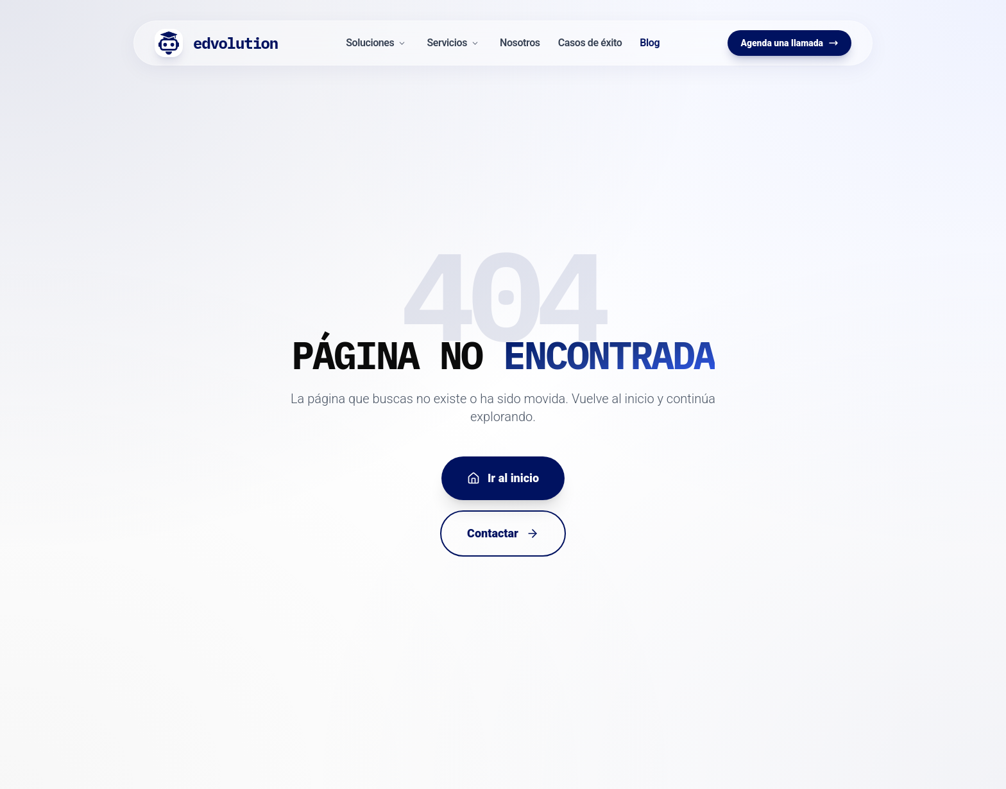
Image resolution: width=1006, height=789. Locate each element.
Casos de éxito (590, 43)
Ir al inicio (503, 478)
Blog (650, 43)
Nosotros (520, 43)
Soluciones (370, 43)
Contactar (503, 533)
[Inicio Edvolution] (216, 43)
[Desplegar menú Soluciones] (402, 43)
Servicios (447, 43)
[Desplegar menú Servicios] (475, 43)
